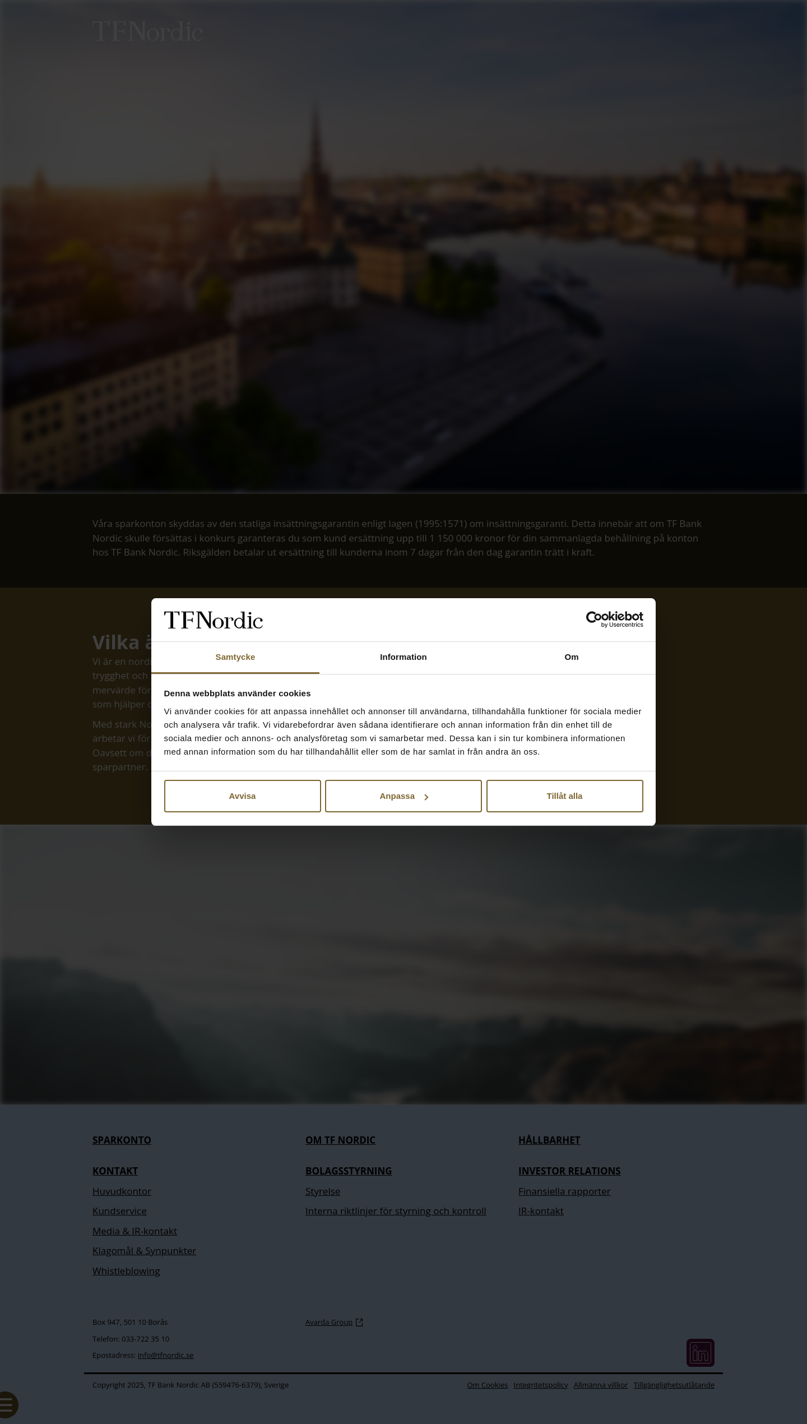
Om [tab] (571, 657)
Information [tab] (403, 657)
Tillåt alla (565, 796)
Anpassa (403, 796)
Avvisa (242, 796)
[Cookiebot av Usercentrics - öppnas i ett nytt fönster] (594, 620)
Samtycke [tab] (236, 657)
